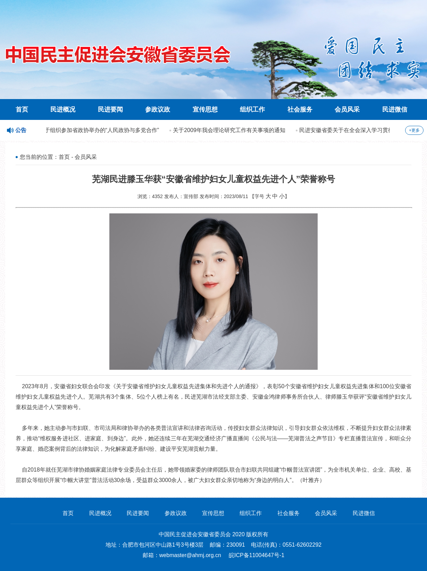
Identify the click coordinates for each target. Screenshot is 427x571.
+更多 (414, 130)
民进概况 (62, 109)
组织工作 (252, 109)
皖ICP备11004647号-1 (256, 555)
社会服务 (299, 109)
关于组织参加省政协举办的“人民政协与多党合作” (100, 130)
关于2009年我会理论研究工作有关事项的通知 (230, 130)
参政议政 (157, 109)
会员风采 (347, 109)
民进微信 (394, 109)
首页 (22, 109)
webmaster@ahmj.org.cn (190, 555)
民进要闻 (110, 109)
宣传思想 (205, 109)
